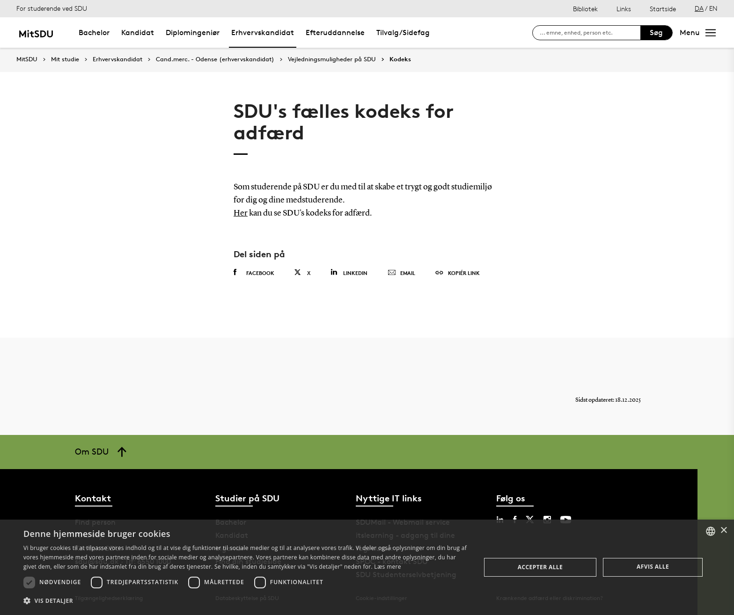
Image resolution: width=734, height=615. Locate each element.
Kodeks (400, 59)
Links (624, 9)
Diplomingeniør (193, 32)
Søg (656, 32)
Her (241, 213)
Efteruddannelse (335, 32)
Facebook (254, 272)
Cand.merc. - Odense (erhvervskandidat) (215, 59)
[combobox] (710, 531)
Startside (663, 9)
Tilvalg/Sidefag (403, 32)
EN (713, 8)
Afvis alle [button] (653, 567)
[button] (245, 600)
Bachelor (94, 32)
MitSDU (26, 59)
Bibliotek (585, 9)
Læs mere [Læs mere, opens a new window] (387, 567)
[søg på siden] (590, 33)
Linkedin (348, 272)
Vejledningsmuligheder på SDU (332, 59)
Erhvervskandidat (262, 32)
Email (401, 273)
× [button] (723, 530)
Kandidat (137, 32)
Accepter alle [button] (540, 567)
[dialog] (367, 567)
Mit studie (65, 59)
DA (699, 8)
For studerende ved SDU (51, 8)
